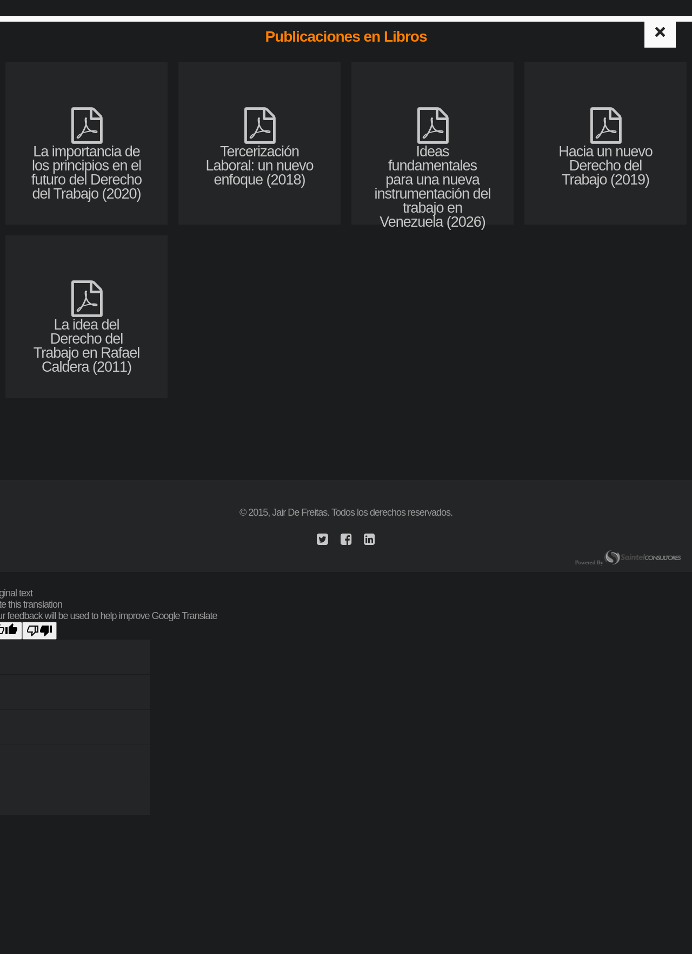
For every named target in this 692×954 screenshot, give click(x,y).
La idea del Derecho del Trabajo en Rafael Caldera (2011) (87, 337)
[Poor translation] (39, 631)
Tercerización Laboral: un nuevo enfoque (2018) (259, 157)
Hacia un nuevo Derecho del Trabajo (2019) (605, 157)
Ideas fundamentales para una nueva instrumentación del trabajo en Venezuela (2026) (432, 178)
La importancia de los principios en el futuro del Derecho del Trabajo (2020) (86, 164)
